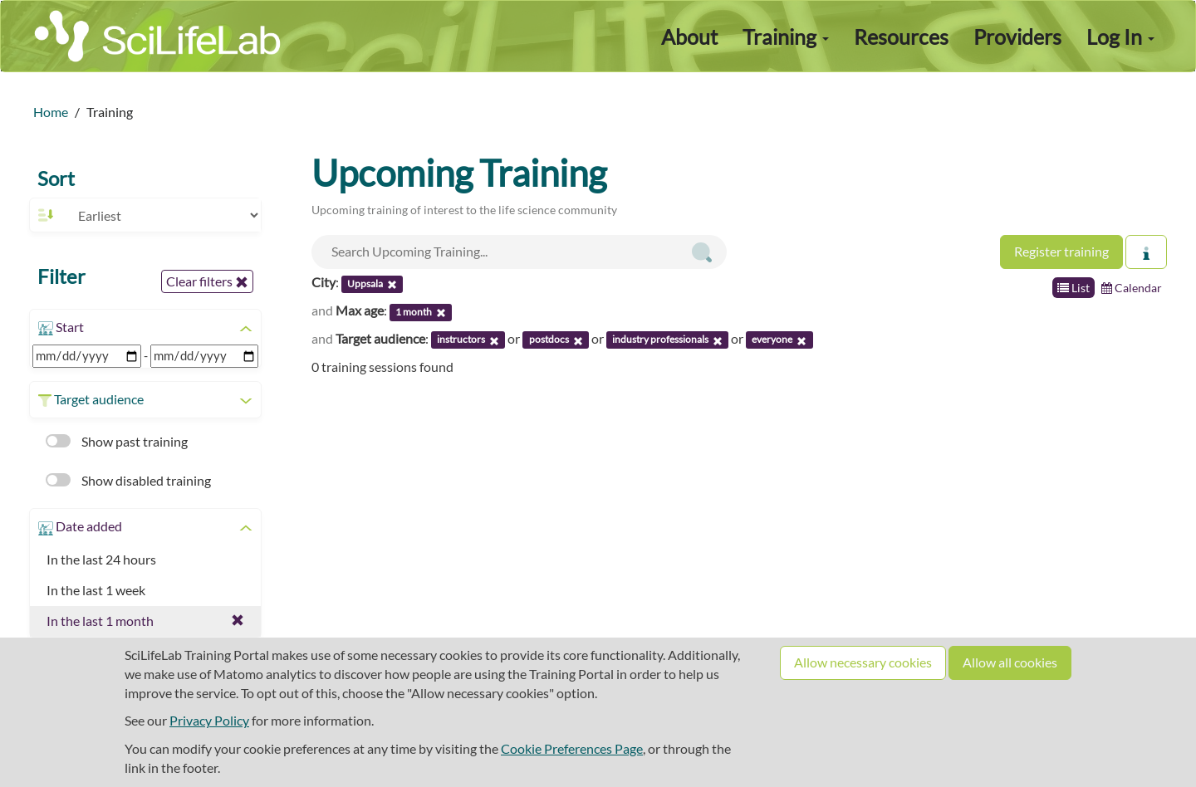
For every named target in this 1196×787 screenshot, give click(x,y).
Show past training (117, 441)
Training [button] (786, 36)
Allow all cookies (1010, 662)
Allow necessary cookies (863, 662)
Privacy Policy (209, 720)
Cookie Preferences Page (572, 748)
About (689, 36)
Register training (1061, 251)
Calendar (1131, 288)
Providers (1017, 36)
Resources (901, 36)
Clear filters (207, 281)
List (1073, 288)
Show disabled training (128, 480)
